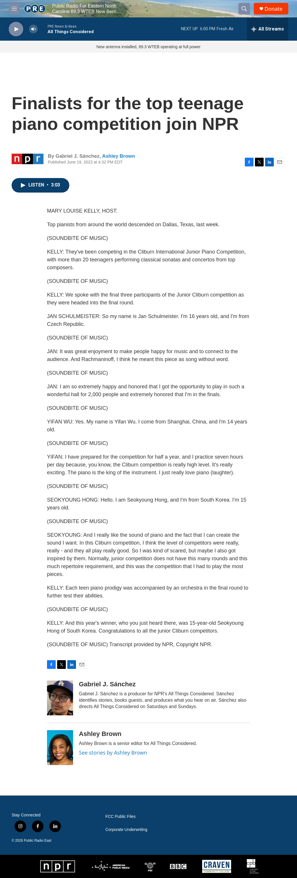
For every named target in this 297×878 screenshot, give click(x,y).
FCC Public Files (120, 816)
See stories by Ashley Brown (113, 752)
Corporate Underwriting (126, 829)
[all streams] (267, 29)
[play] (16, 29)
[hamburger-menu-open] (14, 9)
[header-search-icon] (244, 9)
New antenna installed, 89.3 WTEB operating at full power (149, 46)
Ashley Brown (118, 156)
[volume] (33, 29)
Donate (273, 9)
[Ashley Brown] (60, 747)
